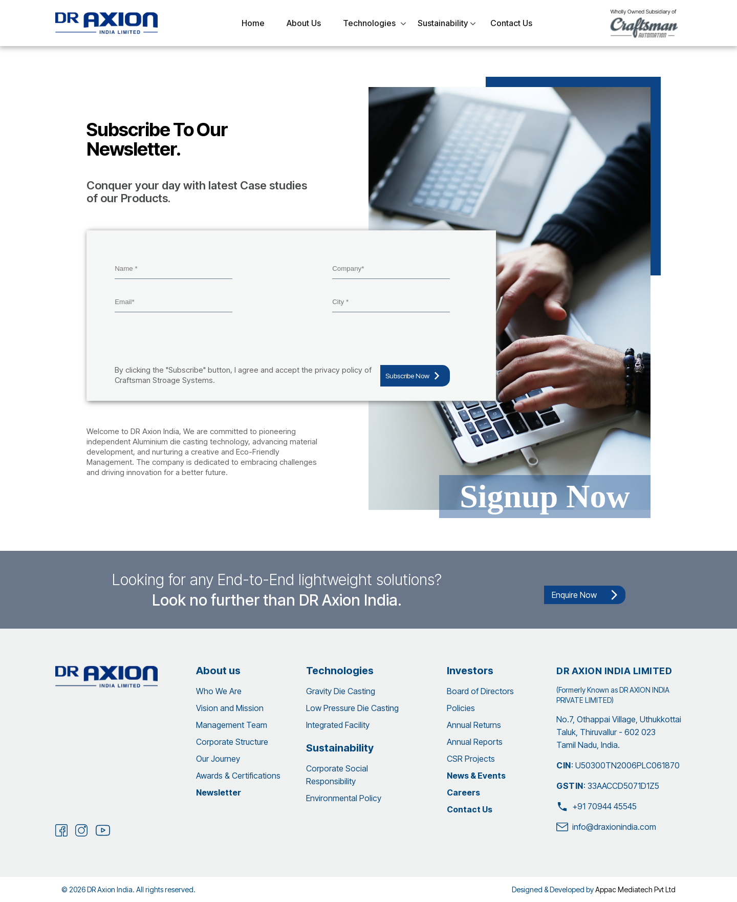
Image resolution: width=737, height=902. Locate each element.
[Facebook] (61, 830)
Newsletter (218, 792)
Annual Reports (475, 742)
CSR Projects (471, 759)
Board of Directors (480, 691)
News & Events (476, 775)
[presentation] (192, 340)
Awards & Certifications (238, 775)
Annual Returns (474, 725)
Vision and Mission (230, 708)
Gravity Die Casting (340, 691)
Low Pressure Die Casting (352, 708)
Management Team (231, 725)
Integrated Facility (338, 725)
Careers (463, 792)
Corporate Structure (232, 742)
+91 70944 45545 (596, 806)
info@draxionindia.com (606, 827)
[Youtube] (103, 830)
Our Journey (218, 759)
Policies (461, 708)
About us (218, 670)
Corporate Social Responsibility (337, 774)
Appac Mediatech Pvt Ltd (635, 889)
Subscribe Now (415, 375)
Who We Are (219, 691)
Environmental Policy (343, 798)
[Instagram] (81, 830)
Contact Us (469, 809)
